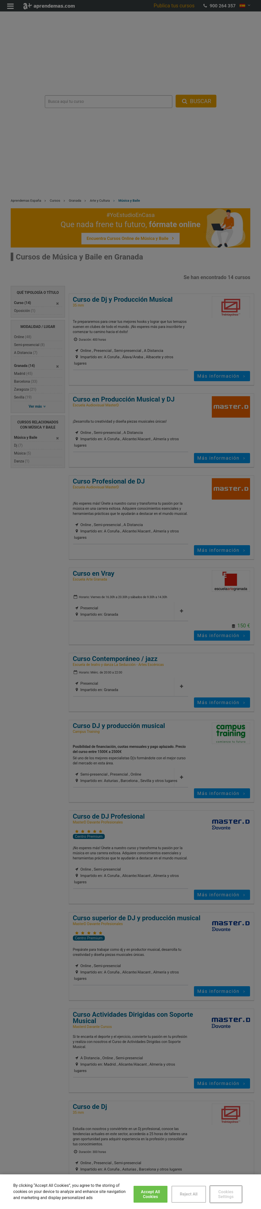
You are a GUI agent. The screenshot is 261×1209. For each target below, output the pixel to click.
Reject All (189, 1194)
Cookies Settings (226, 1194)
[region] (130, 1191)
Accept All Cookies (150, 1194)
